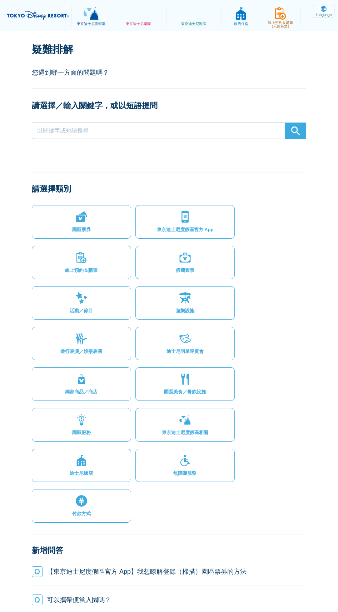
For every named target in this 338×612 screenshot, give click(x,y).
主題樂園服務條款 (163, 581)
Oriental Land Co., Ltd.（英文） (263, 581)
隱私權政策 (85, 581)
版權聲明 (205, 581)
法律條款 (120, 581)
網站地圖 (50, 581)
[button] (64, 205)
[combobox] (169, 131)
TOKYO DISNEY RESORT (39, 16)
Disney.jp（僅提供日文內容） (169, 589)
